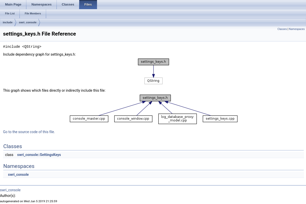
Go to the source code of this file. (29, 132)
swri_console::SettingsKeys (39, 155)
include (8, 22)
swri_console (28, 22)
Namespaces (297, 29)
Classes (282, 29)
